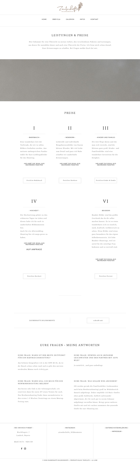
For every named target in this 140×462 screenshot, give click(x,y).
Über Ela (56, 19)
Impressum (117, 431)
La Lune (94, 460)
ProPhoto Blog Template (80, 460)
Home (44, 19)
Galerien (70, 19)
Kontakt (94, 19)
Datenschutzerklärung (117, 428)
